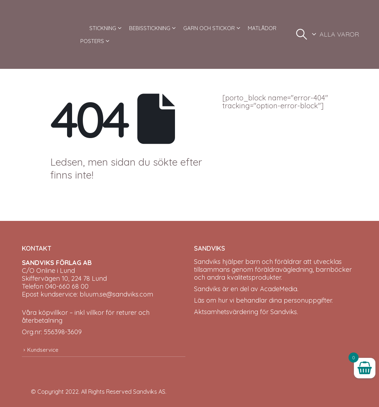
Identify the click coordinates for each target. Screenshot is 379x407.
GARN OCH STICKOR (209, 28)
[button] (301, 34)
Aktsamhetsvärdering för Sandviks (245, 312)
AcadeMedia (278, 289)
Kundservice (42, 349)
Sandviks (207, 261)
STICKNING (102, 28)
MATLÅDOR (262, 28)
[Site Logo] (46, 34)
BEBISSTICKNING (149, 28)
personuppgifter (308, 300)
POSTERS (92, 41)
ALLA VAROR (339, 34)
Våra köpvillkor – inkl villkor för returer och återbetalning (86, 316)
